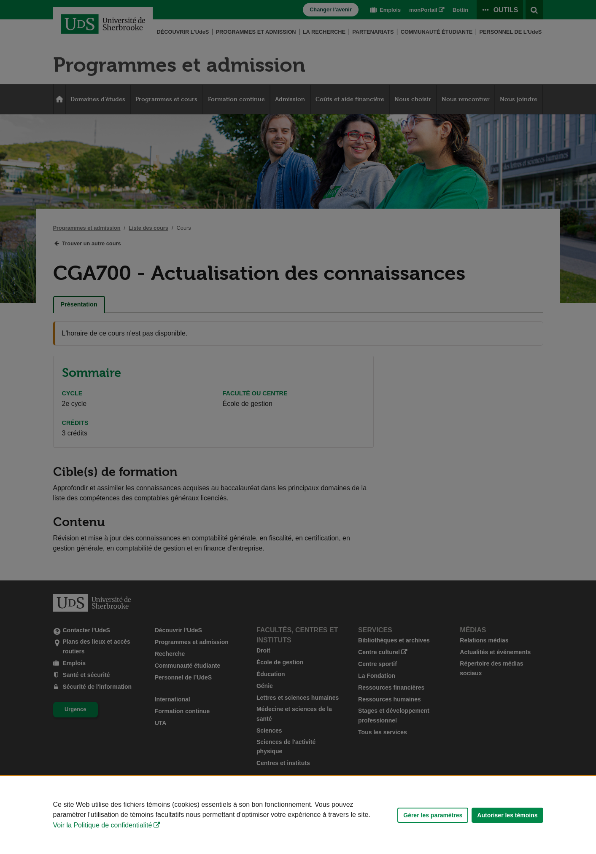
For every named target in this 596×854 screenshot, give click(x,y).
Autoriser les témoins (507, 815)
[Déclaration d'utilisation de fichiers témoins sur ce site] (298, 815)
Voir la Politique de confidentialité (102, 825)
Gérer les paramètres (432, 815)
